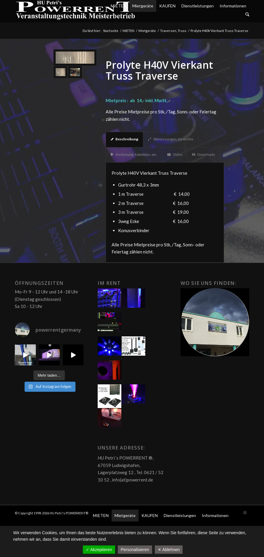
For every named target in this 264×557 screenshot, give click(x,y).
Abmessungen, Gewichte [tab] (170, 139)
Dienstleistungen (197, 5)
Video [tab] (174, 154)
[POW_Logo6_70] (76, 11)
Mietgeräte (142, 5)
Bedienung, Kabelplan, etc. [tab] (134, 154)
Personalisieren (135, 549)
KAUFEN (167, 5)
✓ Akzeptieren (99, 549)
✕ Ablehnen (169, 549)
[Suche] (247, 14)
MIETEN (118, 5)
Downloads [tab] (203, 154)
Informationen (233, 5)
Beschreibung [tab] (124, 139)
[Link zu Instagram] (244, 512)
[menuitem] (178, 14)
